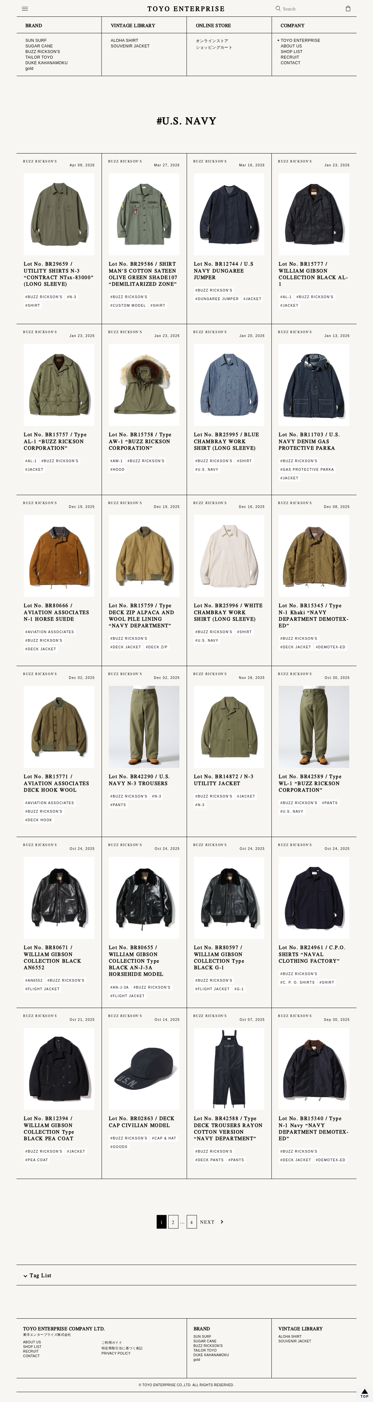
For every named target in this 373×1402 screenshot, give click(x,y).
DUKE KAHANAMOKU (211, 1355)
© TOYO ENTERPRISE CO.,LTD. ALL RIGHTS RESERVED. (186, 1385)
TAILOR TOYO (205, 1350)
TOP (364, 1396)
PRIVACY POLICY (116, 1353)
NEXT (207, 1222)
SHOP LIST (32, 1347)
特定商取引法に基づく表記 (122, 1348)
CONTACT (31, 1356)
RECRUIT (31, 1351)
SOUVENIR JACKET (294, 1341)
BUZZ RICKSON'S (208, 1346)
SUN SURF (202, 1336)
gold (197, 1359)
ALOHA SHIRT (290, 1336)
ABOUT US (32, 1342)
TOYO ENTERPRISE (186, 8)
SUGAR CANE (205, 1341)
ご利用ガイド (112, 1342)
